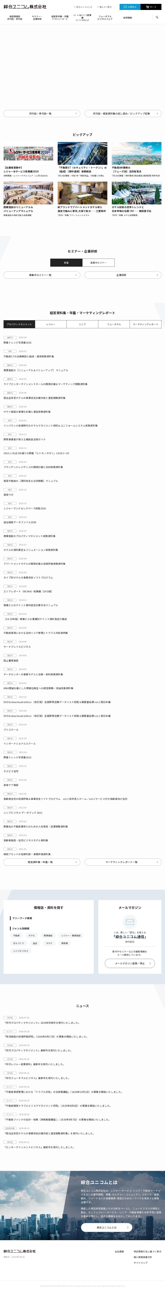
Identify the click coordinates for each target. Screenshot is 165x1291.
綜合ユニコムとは (84, 7)
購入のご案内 (106, 7)
